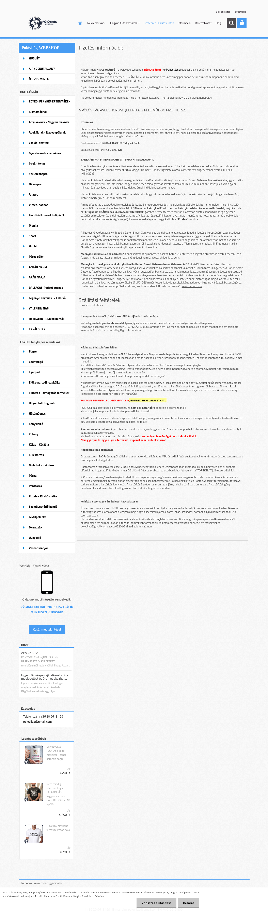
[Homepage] (79, 23)
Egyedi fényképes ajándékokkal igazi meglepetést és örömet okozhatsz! (45, 677)
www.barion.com (192, 286)
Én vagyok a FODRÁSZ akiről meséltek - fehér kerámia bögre (56, 753)
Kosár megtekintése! (47, 629)
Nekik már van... (96, 23)
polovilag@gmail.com (37, 721)
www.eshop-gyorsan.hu (48, 883)
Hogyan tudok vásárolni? (124, 23)
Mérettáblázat (203, 23)
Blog (218, 23)
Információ (184, 23)
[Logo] (46, 23)
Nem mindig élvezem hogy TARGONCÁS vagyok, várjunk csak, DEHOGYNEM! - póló (58, 794)
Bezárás (188, 902)
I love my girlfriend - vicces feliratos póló (58, 828)
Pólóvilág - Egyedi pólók (34, 565)
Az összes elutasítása (156, 902)
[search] (231, 23)
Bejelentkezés (223, 12)
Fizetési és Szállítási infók (158, 23)
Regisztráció (240, 12)
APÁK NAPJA (29, 652)
